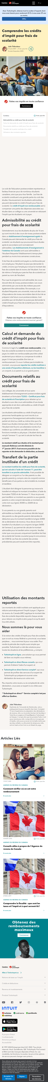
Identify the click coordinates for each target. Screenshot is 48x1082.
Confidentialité (7, 1037)
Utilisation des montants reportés (14, 132)
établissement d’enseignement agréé (24, 236)
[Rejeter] (22, 1076)
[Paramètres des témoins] (36, 1078)
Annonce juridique (9, 1040)
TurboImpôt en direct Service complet (20, 670)
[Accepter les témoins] (8, 1077)
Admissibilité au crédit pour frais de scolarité (18, 120)
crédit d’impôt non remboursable (26, 206)
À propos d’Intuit (8, 1034)
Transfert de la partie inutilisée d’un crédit (17, 129)
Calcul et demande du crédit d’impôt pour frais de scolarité (23, 123)
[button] (42, 3)
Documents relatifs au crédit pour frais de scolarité (20, 126)
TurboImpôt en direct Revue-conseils (19, 662)
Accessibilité (6, 1042)
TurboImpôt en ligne (12, 655)
